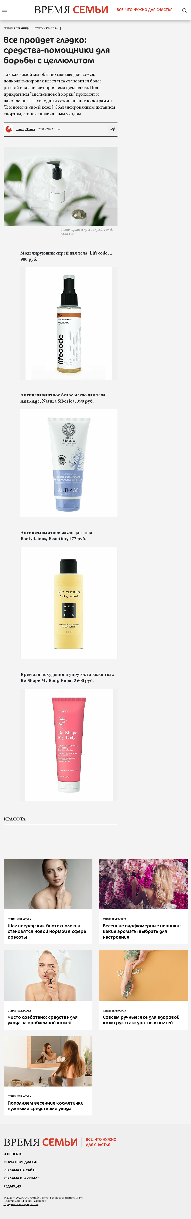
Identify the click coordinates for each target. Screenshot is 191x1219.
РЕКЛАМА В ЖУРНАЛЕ (22, 1178)
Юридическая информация (21, 1204)
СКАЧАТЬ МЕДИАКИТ (21, 1162)
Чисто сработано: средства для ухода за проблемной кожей (43, 1020)
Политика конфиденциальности (25, 1201)
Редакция (12, 1186)
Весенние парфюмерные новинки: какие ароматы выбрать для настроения (142, 931)
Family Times (25, 129)
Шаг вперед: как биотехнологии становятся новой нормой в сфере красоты (47, 931)
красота (15, 819)
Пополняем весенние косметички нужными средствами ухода (45, 1106)
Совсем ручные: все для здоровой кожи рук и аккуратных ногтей (141, 1020)
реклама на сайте (20, 1170)
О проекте (13, 1153)
